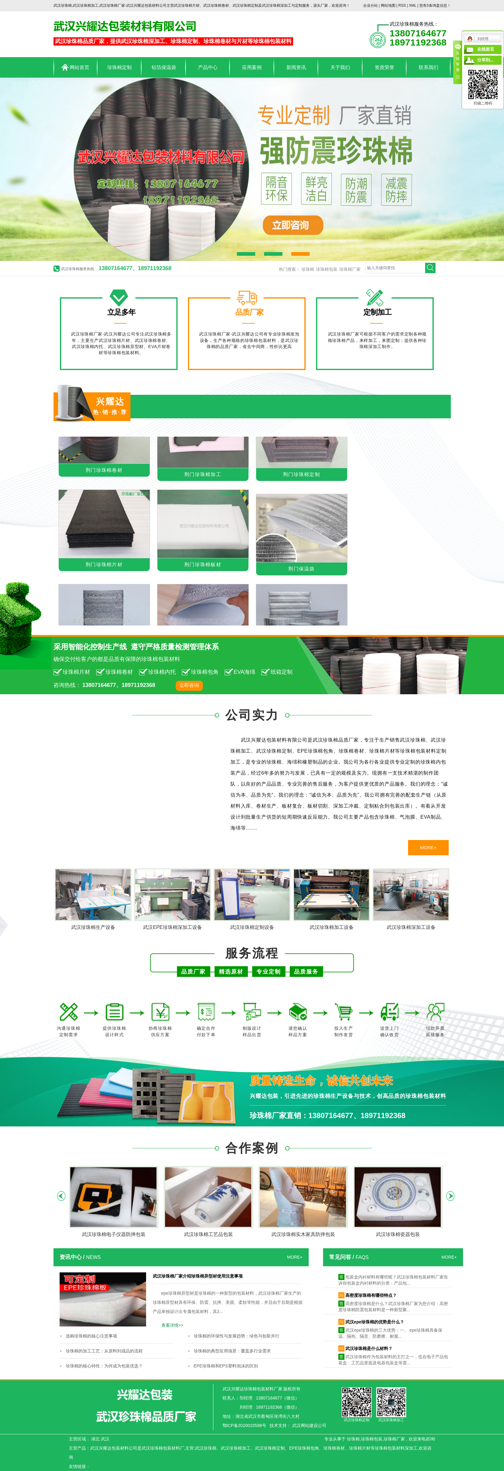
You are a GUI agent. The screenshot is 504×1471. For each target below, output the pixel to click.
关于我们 (340, 67)
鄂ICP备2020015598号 (244, 1425)
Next (450, 1196)
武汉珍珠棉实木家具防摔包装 (303, 1234)
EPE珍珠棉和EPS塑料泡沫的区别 (226, 1365)
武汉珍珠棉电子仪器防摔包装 (113, 1234)
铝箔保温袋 (164, 67)
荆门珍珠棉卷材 (207, 435)
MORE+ (439, 435)
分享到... (485, 60)
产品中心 (208, 67)
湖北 (95, 1438)
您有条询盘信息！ (435, 5)
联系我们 (428, 67)
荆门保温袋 (301, 570)
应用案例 (252, 67)
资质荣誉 (384, 67)
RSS (402, 5)
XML (412, 5)
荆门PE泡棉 (399, 435)
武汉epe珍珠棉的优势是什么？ (374, 1323)
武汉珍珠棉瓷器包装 (398, 1234)
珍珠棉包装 (326, 269)
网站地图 (388, 5)
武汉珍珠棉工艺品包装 (208, 1234)
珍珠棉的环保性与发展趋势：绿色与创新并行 (236, 1335)
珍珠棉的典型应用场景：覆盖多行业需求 (232, 1350)
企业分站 (370, 5)
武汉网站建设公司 (309, 1425)
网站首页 (75, 67)
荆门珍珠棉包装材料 (97, 435)
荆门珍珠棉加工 (202, 476)
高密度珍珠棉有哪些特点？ (371, 1296)
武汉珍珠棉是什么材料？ (368, 1349)
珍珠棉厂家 (350, 269)
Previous (61, 1196)
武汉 (105, 1438)
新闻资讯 (296, 67)
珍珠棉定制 (119, 67)
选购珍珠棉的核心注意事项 (91, 1335)
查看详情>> (172, 1325)
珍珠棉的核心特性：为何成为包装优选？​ (104, 1365)
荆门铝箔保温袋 (259, 435)
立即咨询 (189, 685)
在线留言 (485, 49)
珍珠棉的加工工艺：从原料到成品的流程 (104, 1350)
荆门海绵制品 (308, 435)
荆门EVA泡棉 (355, 435)
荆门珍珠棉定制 (301, 476)
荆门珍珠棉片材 (154, 435)
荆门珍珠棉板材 (202, 566)
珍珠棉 (307, 269)
